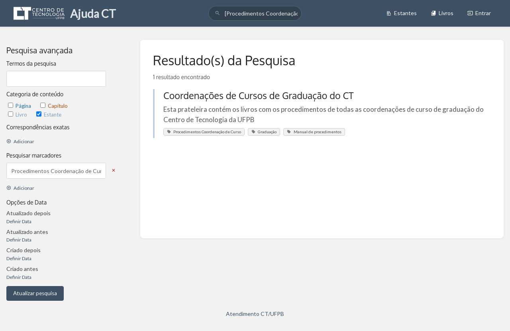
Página (20, 106)
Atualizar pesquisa (35, 293)
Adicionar (20, 141)
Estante (48, 114)
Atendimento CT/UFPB (255, 313)
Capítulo (54, 106)
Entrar (479, 13)
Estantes (401, 13)
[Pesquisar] (217, 13)
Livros (442, 13)
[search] (255, 13)
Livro (18, 114)
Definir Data (18, 221)
